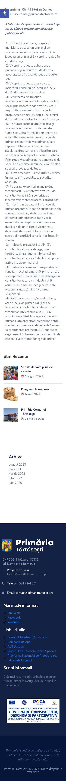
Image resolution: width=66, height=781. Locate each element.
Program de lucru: (18, 570)
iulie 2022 (15, 478)
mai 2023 (15, 469)
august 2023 (17, 465)
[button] (4, 13)
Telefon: (21, 583)
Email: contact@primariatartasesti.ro (30, 592)
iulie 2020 (15, 483)
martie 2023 (17, 474)
